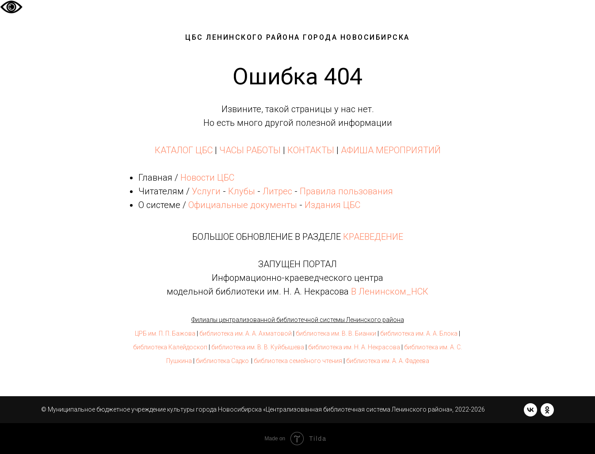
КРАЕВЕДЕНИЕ (373, 236)
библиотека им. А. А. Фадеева (387, 360)
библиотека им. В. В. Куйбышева (257, 347)
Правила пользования (346, 191)
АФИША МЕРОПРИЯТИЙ (391, 150)
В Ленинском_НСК (389, 291)
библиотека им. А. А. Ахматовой (245, 333)
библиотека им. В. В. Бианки (336, 333)
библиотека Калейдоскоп (170, 347)
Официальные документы (242, 205)
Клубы (241, 191)
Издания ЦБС (331, 205)
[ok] (547, 409)
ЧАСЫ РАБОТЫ (250, 150)
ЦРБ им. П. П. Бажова (165, 333)
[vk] (530, 409)
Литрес (277, 191)
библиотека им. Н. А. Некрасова (354, 347)
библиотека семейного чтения (298, 360)
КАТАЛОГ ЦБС (184, 150)
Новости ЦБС (207, 177)
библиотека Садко (222, 360)
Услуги (206, 191)
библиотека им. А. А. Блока (419, 333)
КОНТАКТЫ (310, 150)
